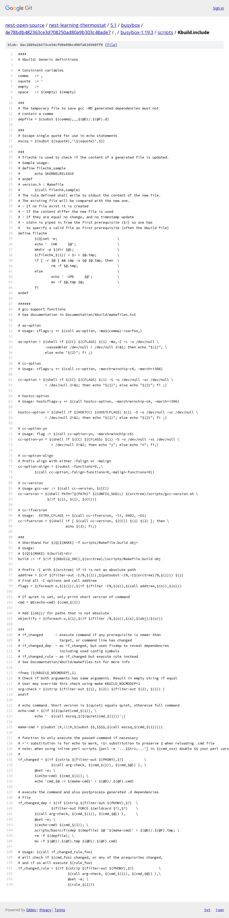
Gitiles (31, 909)
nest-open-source (24, 25)
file (111, 45)
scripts (165, 32)
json (220, 909)
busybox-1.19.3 (136, 32)
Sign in (218, 8)
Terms (59, 909)
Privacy (45, 909)
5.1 (113, 25)
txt (207, 909)
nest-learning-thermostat (77, 25)
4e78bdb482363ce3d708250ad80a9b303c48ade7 (58, 32)
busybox (130, 25)
